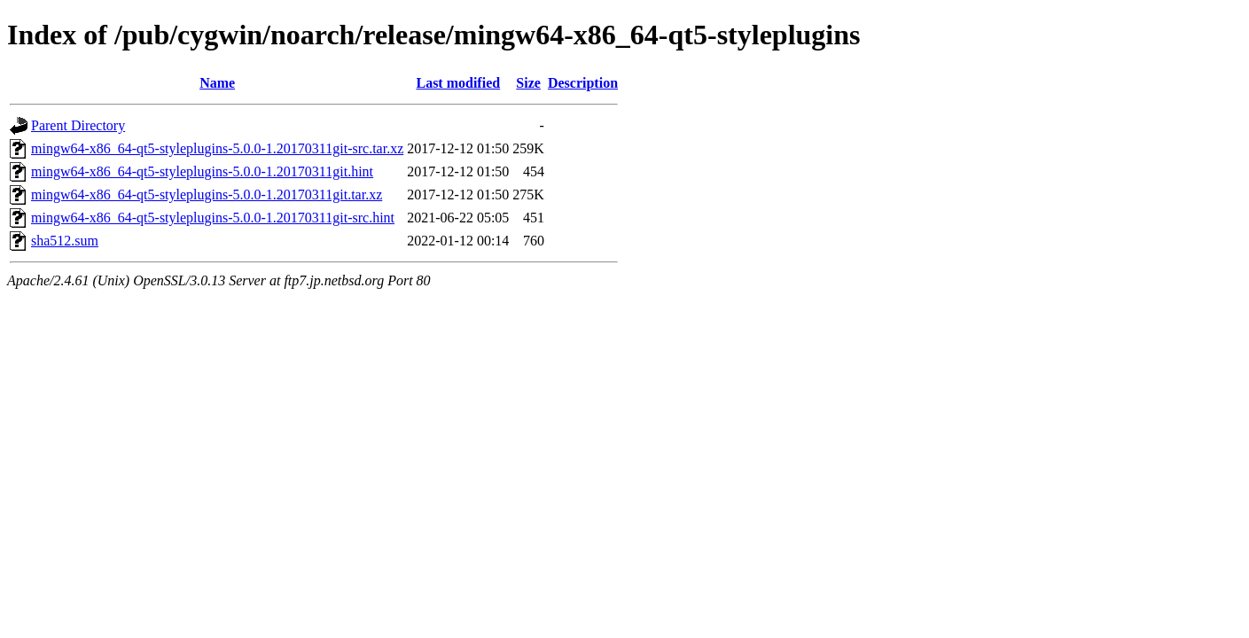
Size (528, 82)
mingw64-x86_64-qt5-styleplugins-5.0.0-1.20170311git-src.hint (212, 217)
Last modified (458, 82)
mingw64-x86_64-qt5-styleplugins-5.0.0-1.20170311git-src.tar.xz (217, 148)
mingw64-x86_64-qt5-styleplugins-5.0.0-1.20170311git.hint (202, 171)
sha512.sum (64, 240)
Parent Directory (78, 125)
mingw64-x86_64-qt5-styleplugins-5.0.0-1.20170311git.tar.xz (206, 194)
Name (217, 82)
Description (583, 82)
